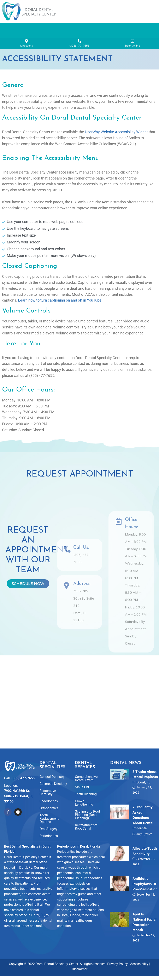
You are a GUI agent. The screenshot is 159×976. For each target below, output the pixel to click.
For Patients (95, 37)
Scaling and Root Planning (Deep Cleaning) (87, 815)
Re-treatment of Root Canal (86, 826)
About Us (54, 27)
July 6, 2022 (144, 834)
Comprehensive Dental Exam (86, 778)
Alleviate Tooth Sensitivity (144, 851)
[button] (54, 27)
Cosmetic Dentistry (53, 784)
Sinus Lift (82, 787)
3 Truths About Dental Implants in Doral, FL (145, 777)
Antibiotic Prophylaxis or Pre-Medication (145, 884)
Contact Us (129, 37)
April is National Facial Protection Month (144, 922)
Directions (26, 47)
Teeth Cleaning (86, 794)
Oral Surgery (49, 829)
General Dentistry (52, 777)
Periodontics (49, 836)
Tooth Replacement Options (49, 818)
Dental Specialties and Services (106, 27)
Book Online (132, 47)
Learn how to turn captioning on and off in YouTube (59, 304)
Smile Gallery (32, 37)
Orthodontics (49, 808)
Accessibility (139, 964)
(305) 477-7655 (79, 47)
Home (28, 27)
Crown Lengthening (84, 802)
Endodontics (49, 801)
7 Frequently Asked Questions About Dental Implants (142, 817)
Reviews (63, 37)
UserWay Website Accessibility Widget (116, 136)
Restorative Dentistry (48, 792)
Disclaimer (79, 969)
